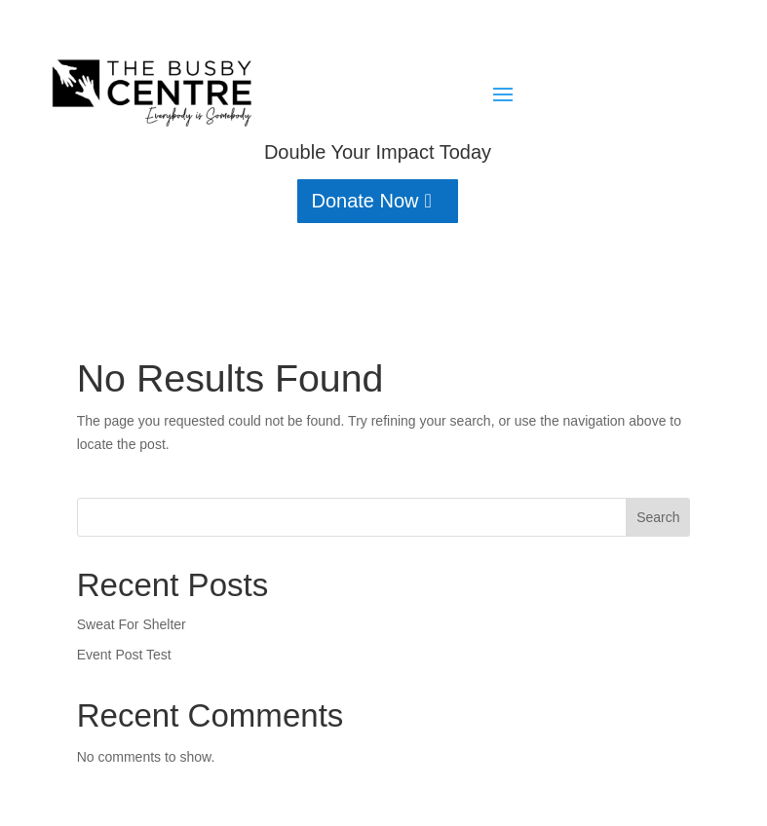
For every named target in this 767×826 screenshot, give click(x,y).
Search (657, 517)
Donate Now (364, 200)
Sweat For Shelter (131, 624)
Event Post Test (124, 654)
